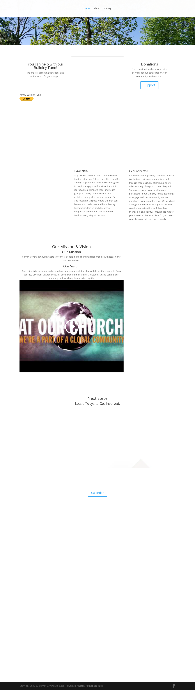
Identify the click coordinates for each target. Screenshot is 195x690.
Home (87, 8)
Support (149, 85)
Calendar (97, 493)
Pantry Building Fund (30, 94)
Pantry (107, 8)
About (97, 8)
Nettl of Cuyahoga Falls (90, 685)
